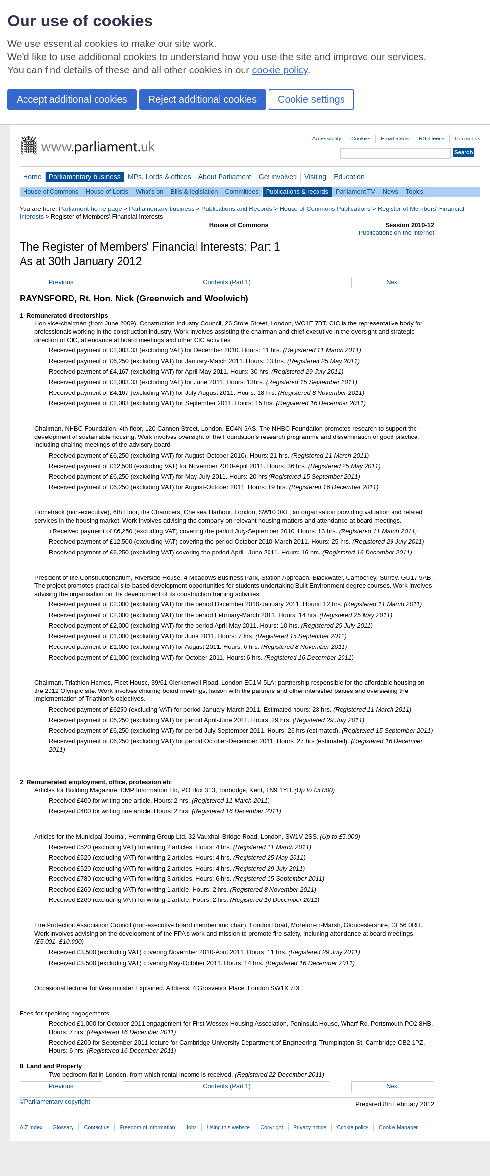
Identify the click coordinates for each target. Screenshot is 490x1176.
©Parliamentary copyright (55, 1101)
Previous (61, 282)
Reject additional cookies (202, 99)
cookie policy (280, 70)
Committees (241, 191)
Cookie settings (311, 99)
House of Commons (50, 191)
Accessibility (326, 138)
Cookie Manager (398, 1127)
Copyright (271, 1127)
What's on (150, 191)
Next (392, 282)
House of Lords (107, 191)
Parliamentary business (85, 177)
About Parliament (224, 177)
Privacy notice (310, 1127)
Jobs (190, 1127)
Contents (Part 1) (226, 282)
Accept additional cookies (72, 99)
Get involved (278, 177)
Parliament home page (90, 208)
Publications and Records (236, 208)
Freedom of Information (147, 1127)
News (390, 191)
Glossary (63, 1127)
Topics (414, 191)
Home (32, 177)
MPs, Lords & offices (159, 177)
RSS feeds (431, 138)
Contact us (467, 138)
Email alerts (395, 138)
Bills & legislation (194, 191)
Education (349, 177)
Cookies (360, 138)
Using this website (228, 1127)
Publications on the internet (396, 232)
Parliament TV (355, 191)
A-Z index (31, 1127)
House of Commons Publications (325, 208)
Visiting (315, 177)
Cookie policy (352, 1127)
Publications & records (297, 191)
